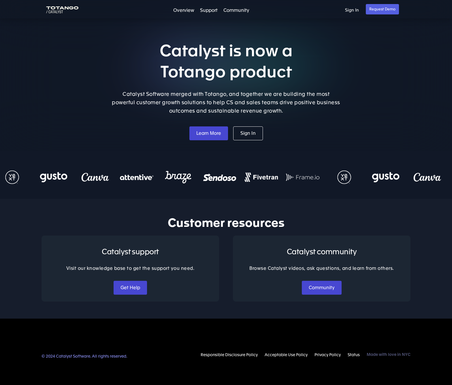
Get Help (130, 287)
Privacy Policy (327, 355)
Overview (183, 10)
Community (236, 10)
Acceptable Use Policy (286, 355)
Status (354, 355)
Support (209, 10)
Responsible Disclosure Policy (229, 355)
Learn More (208, 133)
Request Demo (382, 9)
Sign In (352, 10)
